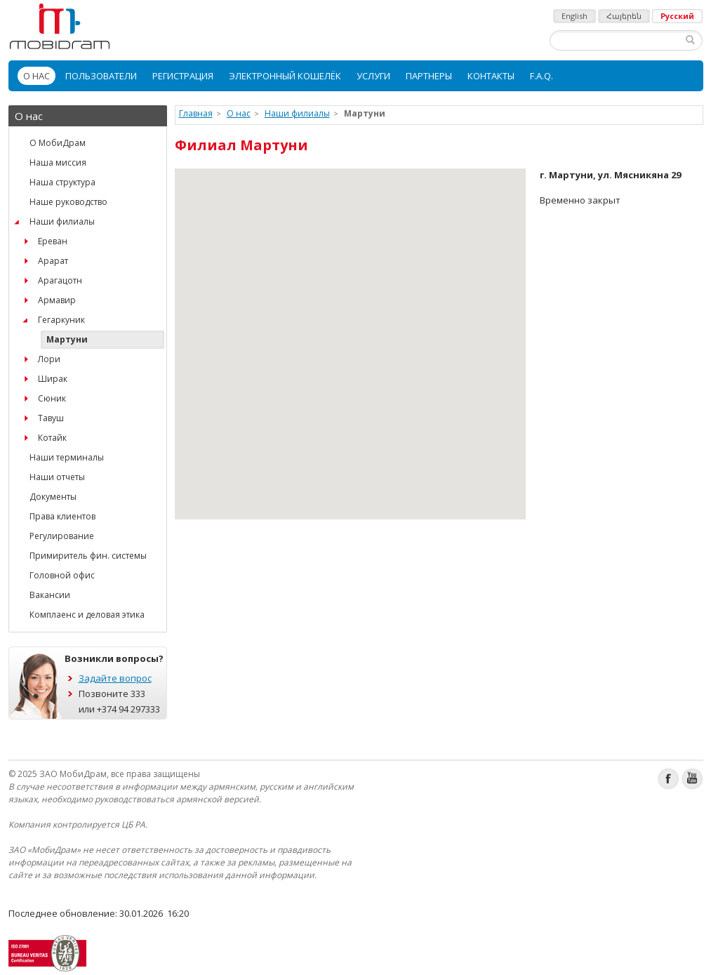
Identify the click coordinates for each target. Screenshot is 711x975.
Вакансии (49, 595)
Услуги (373, 75)
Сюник (52, 398)
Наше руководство (68, 202)
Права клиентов (62, 516)
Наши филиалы (62, 221)
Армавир (57, 300)
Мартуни (67, 339)
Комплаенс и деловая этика (87, 615)
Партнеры (429, 75)
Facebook (668, 779)
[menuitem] (36, 75)
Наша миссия (57, 162)
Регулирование (61, 536)
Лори (49, 359)
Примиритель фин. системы (88, 556)
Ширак (52, 379)
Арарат (53, 261)
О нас (36, 75)
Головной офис (62, 575)
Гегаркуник (61, 320)
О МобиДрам (57, 143)
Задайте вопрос (115, 678)
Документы (53, 497)
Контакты (490, 75)
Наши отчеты (57, 477)
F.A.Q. (541, 75)
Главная (196, 113)
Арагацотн (60, 280)
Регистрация (182, 75)
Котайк (52, 438)
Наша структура (62, 182)
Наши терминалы (66, 457)
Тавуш (51, 418)
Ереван (52, 241)
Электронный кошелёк (285, 75)
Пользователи (101, 75)
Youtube (692, 779)
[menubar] (355, 75)
